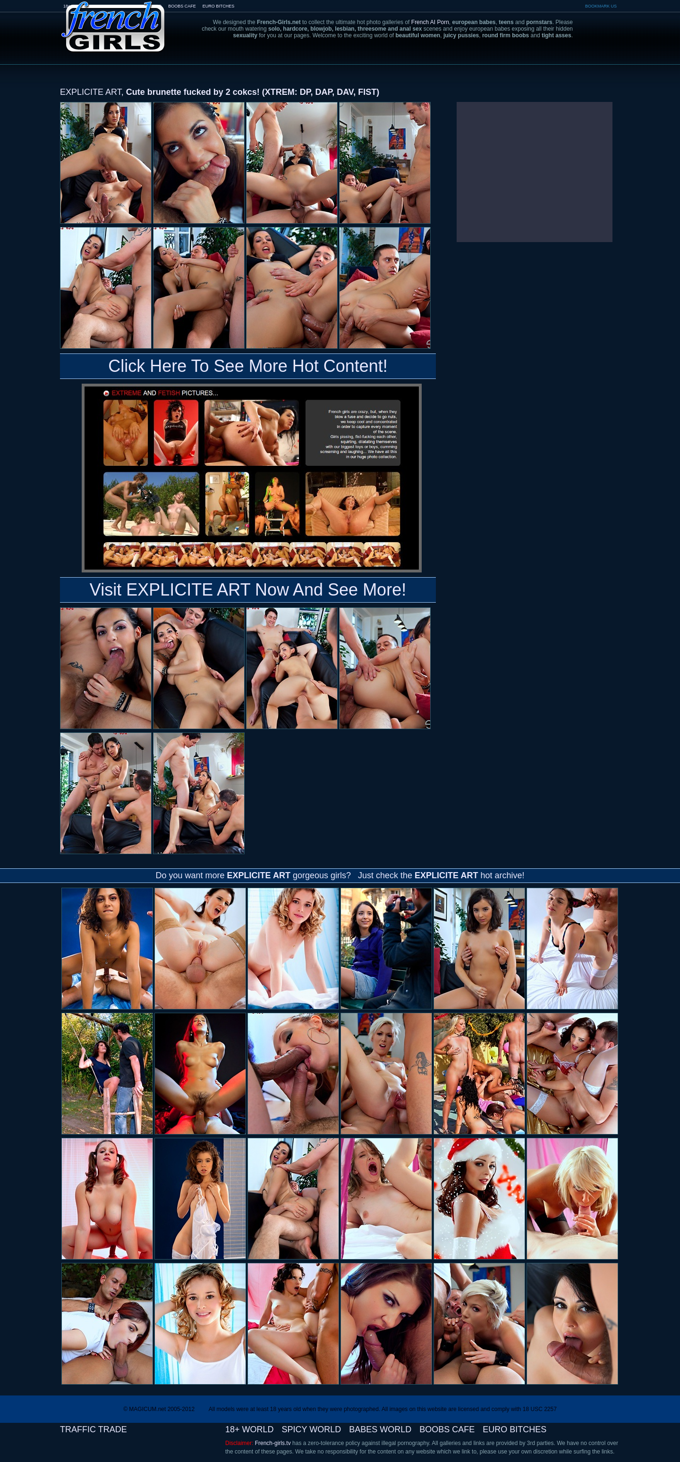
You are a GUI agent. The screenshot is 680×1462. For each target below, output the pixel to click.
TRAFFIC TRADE (93, 1429)
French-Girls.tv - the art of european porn (113, 20)
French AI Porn (430, 22)
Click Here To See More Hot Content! (248, 366)
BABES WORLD (380, 1429)
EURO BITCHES (219, 6)
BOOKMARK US (601, 6)
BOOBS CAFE (182, 6)
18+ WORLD (249, 1429)
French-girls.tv (273, 1443)
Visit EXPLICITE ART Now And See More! (248, 589)
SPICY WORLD (311, 1429)
